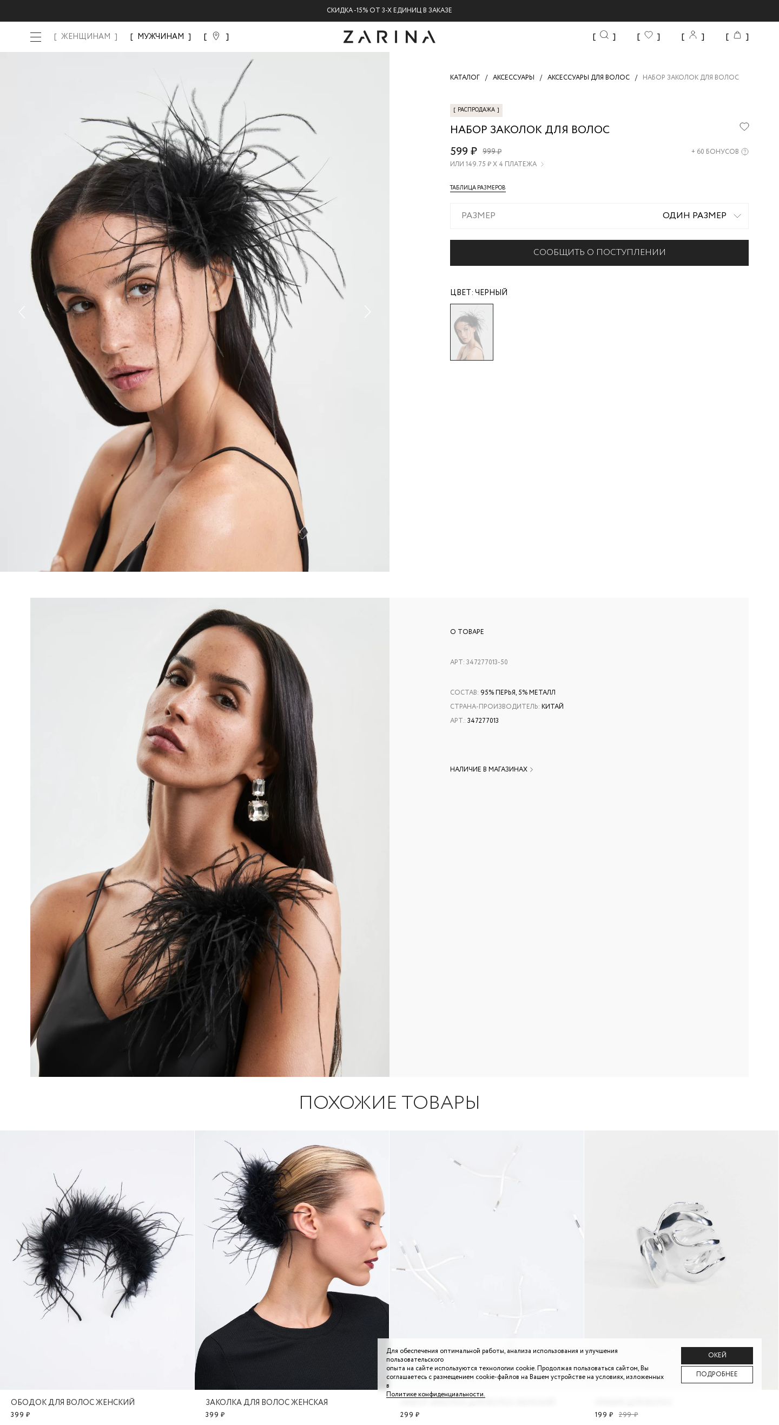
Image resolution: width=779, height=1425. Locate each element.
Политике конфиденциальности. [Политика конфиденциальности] (435, 1394)
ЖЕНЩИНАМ (85, 36)
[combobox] (599, 216)
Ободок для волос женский (73, 1402)
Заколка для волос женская (267, 1402)
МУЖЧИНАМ (160, 36)
